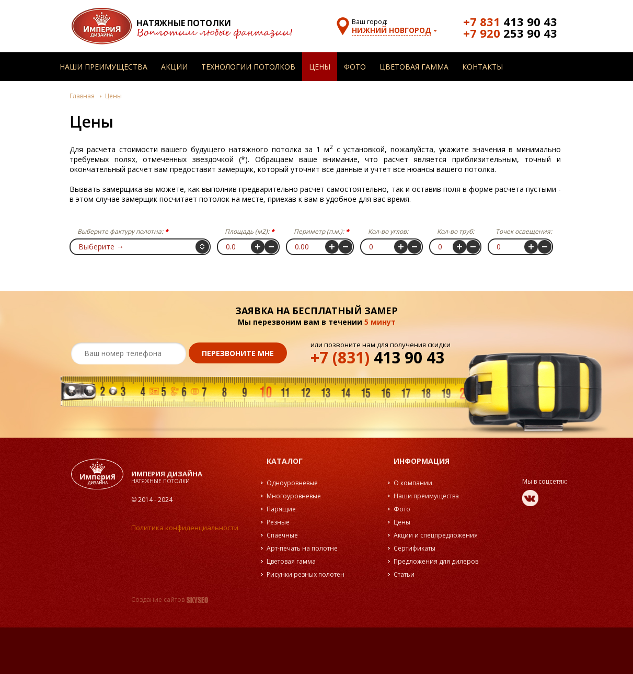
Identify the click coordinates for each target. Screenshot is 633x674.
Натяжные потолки (183, 23)
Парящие (281, 509)
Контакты (482, 67)
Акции (174, 67)
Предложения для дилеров (436, 561)
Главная (82, 96)
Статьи (404, 574)
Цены (319, 67)
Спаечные (282, 535)
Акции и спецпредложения (436, 535)
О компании (413, 482)
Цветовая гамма (413, 67)
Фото (355, 67)
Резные (278, 522)
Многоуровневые (294, 496)
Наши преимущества (103, 67)
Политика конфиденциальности (184, 527)
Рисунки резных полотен (305, 574)
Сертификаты (414, 548)
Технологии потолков (248, 67)
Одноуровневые (292, 482)
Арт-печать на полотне (302, 548)
